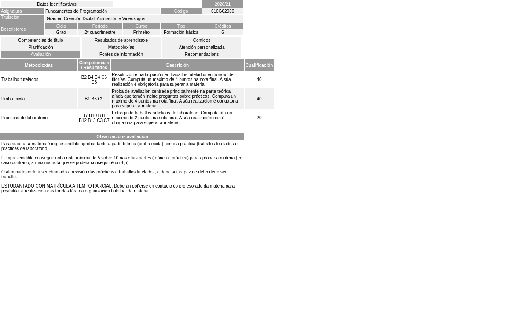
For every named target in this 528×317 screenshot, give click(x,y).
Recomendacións (202, 54)
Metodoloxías (121, 47)
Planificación (40, 47)
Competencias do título (40, 40)
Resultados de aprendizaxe (121, 40)
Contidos (201, 40)
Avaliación (41, 54)
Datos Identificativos (57, 4)
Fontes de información (121, 54)
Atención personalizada (202, 47)
